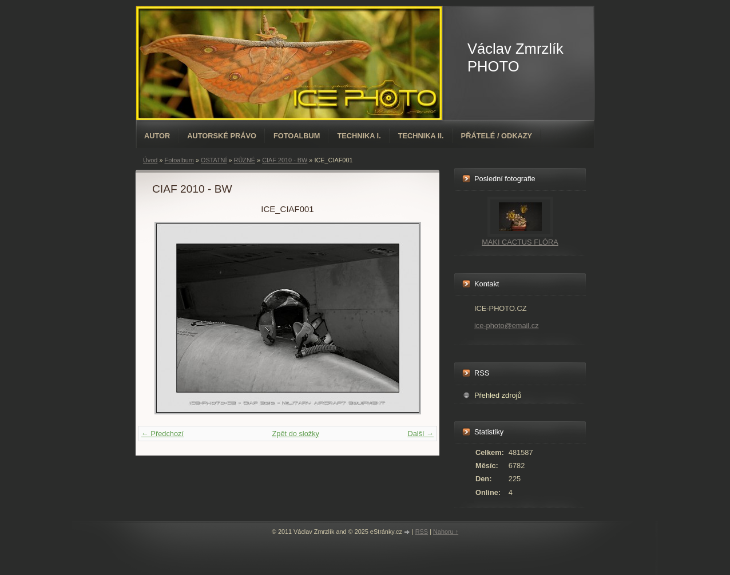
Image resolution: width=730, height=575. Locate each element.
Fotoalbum (296, 135)
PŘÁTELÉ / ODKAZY (496, 135)
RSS (421, 531)
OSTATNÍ (214, 160)
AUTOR (157, 135)
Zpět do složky (295, 433)
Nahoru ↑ (445, 531)
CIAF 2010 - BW (284, 160)
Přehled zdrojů (498, 395)
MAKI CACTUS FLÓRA (520, 242)
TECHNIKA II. (421, 135)
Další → (420, 433)
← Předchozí (162, 433)
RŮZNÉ (244, 160)
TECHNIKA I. (358, 135)
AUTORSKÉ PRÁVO (221, 135)
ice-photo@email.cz (506, 325)
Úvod (150, 160)
